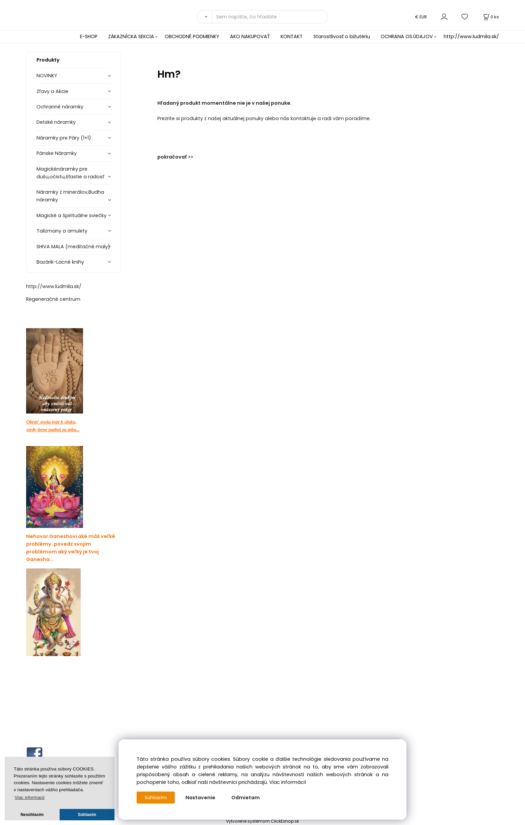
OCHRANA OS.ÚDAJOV (407, 36)
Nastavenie (200, 797)
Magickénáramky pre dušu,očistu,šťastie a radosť (70, 173)
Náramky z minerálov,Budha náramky (70, 196)
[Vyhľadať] (204, 16)
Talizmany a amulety (61, 230)
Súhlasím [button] (87, 814)
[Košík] (490, 17)
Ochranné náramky (59, 106)
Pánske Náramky (56, 153)
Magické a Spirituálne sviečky (71, 215)
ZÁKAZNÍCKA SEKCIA (131, 36)
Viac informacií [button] (30, 797)
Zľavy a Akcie (52, 91)
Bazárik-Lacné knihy (60, 262)
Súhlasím (156, 797)
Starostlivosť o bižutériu (341, 36)
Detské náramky (56, 122)
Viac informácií (287, 782)
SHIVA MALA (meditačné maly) (73, 246)
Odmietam (245, 797)
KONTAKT (292, 36)
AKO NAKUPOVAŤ (250, 36)
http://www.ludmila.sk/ (471, 36)
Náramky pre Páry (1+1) (63, 137)
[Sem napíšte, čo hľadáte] (270, 16)
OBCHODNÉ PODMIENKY (192, 36)
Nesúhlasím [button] (32, 814)
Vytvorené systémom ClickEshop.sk (262, 821)
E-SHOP (88, 36)
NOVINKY (46, 75)
